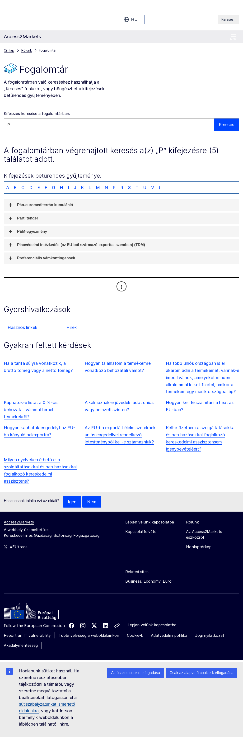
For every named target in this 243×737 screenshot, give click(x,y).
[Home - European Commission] (38, 612)
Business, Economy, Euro (148, 581)
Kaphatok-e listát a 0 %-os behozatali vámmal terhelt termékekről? (30, 409)
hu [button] (130, 19)
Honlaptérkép (198, 546)
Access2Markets (19, 522)
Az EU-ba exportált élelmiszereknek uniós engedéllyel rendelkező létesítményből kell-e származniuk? (120, 434)
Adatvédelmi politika (169, 635)
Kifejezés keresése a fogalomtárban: (37, 113)
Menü (233, 36)
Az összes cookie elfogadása (135, 673)
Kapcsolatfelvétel (141, 531)
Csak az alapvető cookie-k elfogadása (202, 673)
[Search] (228, 19)
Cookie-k (135, 635)
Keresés (226, 124)
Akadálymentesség (21, 645)
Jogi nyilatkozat (209, 635)
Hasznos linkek (22, 327)
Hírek (71, 327)
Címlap (9, 50)
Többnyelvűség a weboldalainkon (89, 635)
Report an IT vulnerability (27, 635)
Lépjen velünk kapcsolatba (152, 625)
